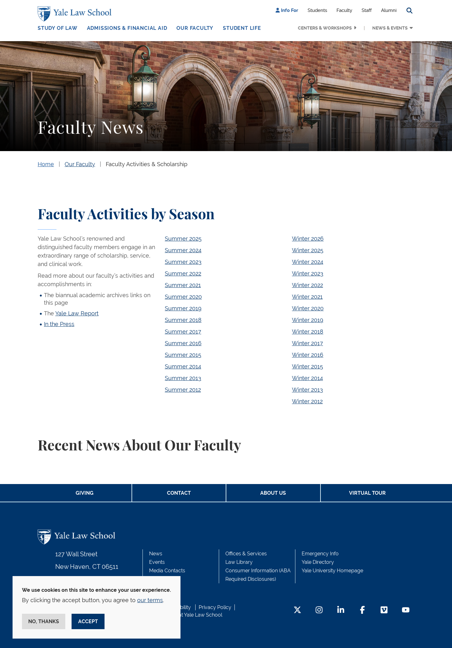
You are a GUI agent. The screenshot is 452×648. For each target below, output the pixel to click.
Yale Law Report (77, 313)
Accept (88, 621)
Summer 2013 (183, 378)
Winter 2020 (308, 308)
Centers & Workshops (325, 27)
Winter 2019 (307, 320)
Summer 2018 (183, 320)
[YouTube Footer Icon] (406, 610)
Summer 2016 (183, 343)
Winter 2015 (307, 366)
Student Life (242, 28)
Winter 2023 (307, 273)
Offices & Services (246, 554)
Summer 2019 (183, 308)
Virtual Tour (367, 493)
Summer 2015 (183, 354)
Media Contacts (167, 571)
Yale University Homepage (332, 571)
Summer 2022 (183, 273)
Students (317, 10)
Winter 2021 (307, 296)
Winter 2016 (307, 354)
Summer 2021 (183, 285)
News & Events (390, 27)
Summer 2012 (183, 389)
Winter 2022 (307, 285)
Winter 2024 (307, 262)
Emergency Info (320, 554)
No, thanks (43, 621)
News (155, 554)
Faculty (344, 10)
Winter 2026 (308, 238)
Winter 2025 (307, 250)
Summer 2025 (183, 238)
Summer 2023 (183, 262)
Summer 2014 (183, 366)
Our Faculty (194, 28)
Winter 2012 (307, 401)
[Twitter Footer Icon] (297, 610)
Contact (179, 493)
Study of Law (58, 28)
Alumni (388, 10)
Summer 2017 (183, 331)
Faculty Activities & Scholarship (146, 164)
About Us (273, 493)
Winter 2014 (307, 378)
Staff (367, 10)
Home (46, 164)
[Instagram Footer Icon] (319, 610)
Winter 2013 (307, 389)
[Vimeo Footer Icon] (384, 610)
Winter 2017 (307, 343)
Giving (85, 493)
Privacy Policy (215, 607)
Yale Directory (318, 562)
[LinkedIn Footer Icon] (341, 610)
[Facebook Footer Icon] (362, 610)
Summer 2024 (183, 250)
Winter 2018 (307, 331)
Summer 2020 (183, 296)
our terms (150, 600)
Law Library (239, 562)
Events (157, 562)
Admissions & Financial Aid (127, 28)
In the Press (59, 324)
